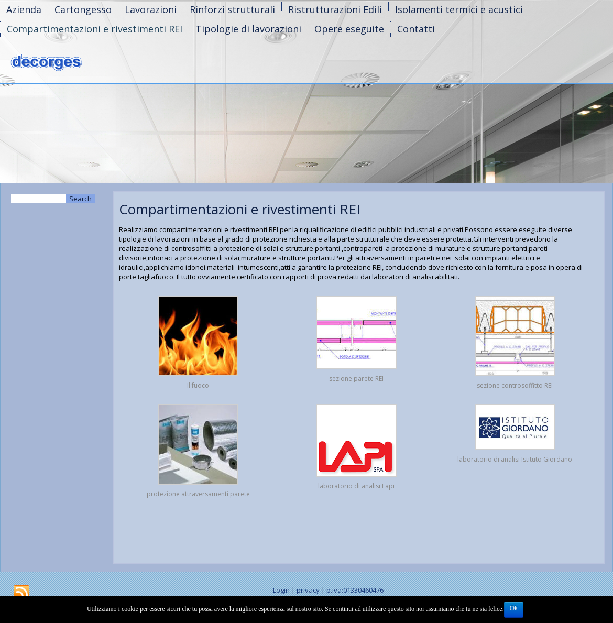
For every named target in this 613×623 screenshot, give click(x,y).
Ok (514, 608)
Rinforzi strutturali (232, 9)
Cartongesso (83, 9)
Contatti (416, 29)
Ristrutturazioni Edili (335, 9)
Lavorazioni (151, 9)
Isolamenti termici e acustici (459, 9)
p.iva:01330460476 (355, 590)
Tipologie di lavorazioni (248, 29)
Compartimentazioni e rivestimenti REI (94, 29)
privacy (308, 590)
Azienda (23, 9)
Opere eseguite (349, 29)
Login (281, 590)
